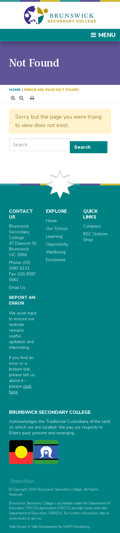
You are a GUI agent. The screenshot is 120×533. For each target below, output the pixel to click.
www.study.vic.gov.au (25, 518)
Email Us (17, 287)
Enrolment (55, 260)
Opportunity (57, 244)
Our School (57, 228)
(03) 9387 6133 (19, 265)
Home (14, 89)
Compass (92, 226)
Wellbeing (55, 252)
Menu (103, 35)
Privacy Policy (22, 480)
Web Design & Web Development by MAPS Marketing (49, 527)
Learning (54, 236)
